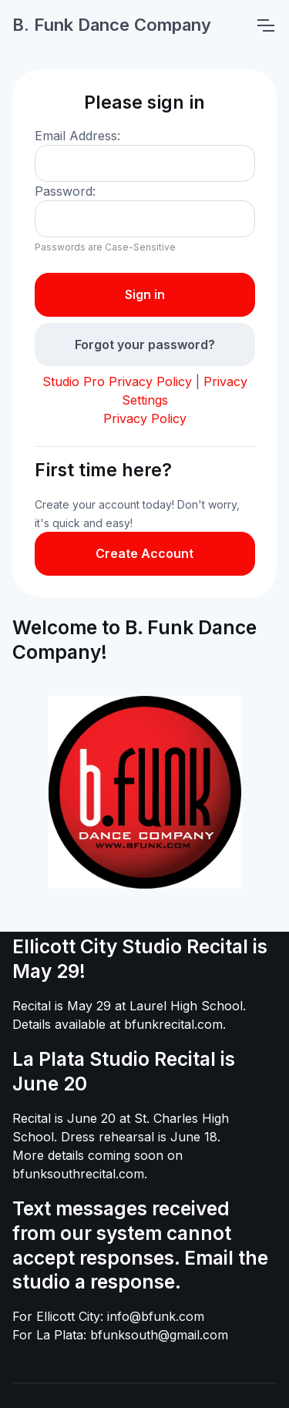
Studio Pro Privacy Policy (117, 381)
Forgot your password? (145, 344)
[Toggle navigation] (265, 25)
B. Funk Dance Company (111, 25)
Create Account (144, 553)
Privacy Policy (145, 418)
